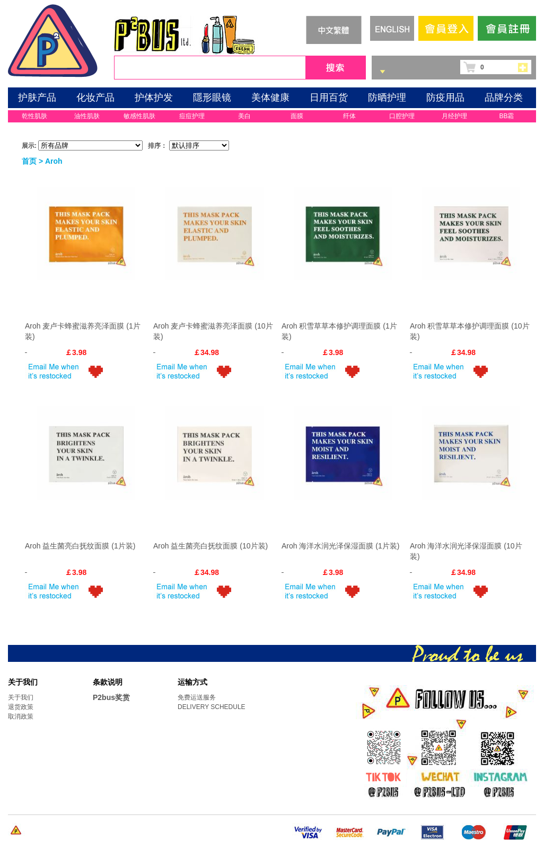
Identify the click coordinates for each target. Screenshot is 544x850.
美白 (244, 116)
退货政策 (20, 707)
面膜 (297, 116)
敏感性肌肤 (139, 116)
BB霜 (506, 116)
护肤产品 (37, 97)
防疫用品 (445, 97)
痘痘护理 (192, 116)
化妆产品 (95, 97)
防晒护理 (387, 97)
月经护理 (454, 116)
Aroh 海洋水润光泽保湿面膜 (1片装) (340, 546)
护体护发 (154, 97)
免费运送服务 (197, 697)
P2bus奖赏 (111, 697)
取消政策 (20, 716)
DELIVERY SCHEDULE (211, 707)
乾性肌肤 (34, 116)
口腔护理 (402, 116)
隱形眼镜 (212, 97)
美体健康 (270, 97)
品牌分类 (504, 97)
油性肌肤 (87, 116)
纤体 (349, 116)
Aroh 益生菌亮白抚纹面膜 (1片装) (80, 546)
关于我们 (20, 697)
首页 (29, 161)
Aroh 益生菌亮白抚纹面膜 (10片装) (210, 546)
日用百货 (329, 97)
